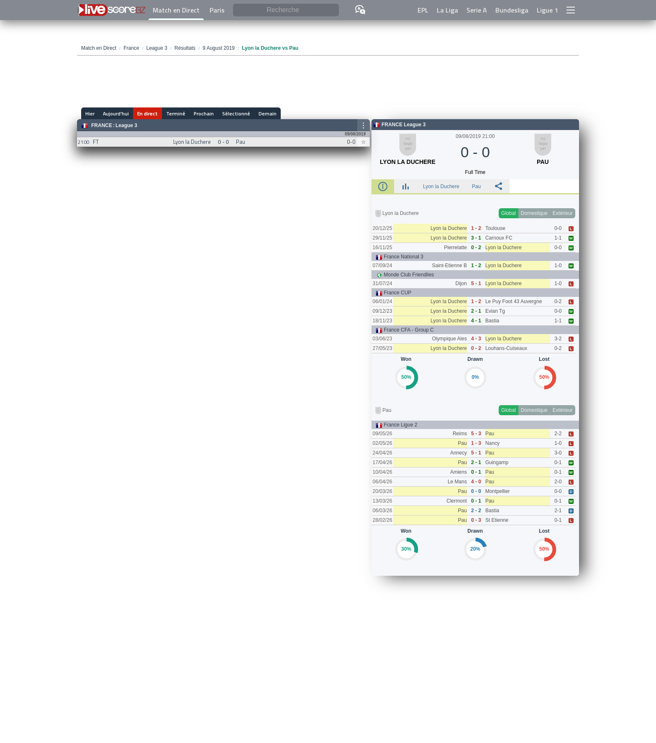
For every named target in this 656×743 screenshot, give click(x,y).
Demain (268, 113)
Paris (217, 10)
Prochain (204, 113)
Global (508, 213)
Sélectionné (236, 113)
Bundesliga (511, 10)
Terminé (175, 113)
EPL (423, 10)
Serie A (476, 10)
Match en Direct (176, 10)
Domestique (534, 213)
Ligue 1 (547, 10)
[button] (570, 10)
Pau (476, 186)
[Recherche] (286, 10)
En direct (147, 113)
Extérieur (563, 213)
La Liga (447, 10)
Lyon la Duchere (441, 186)
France (101, 125)
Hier (90, 113)
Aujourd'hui (116, 113)
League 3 (126, 125)
